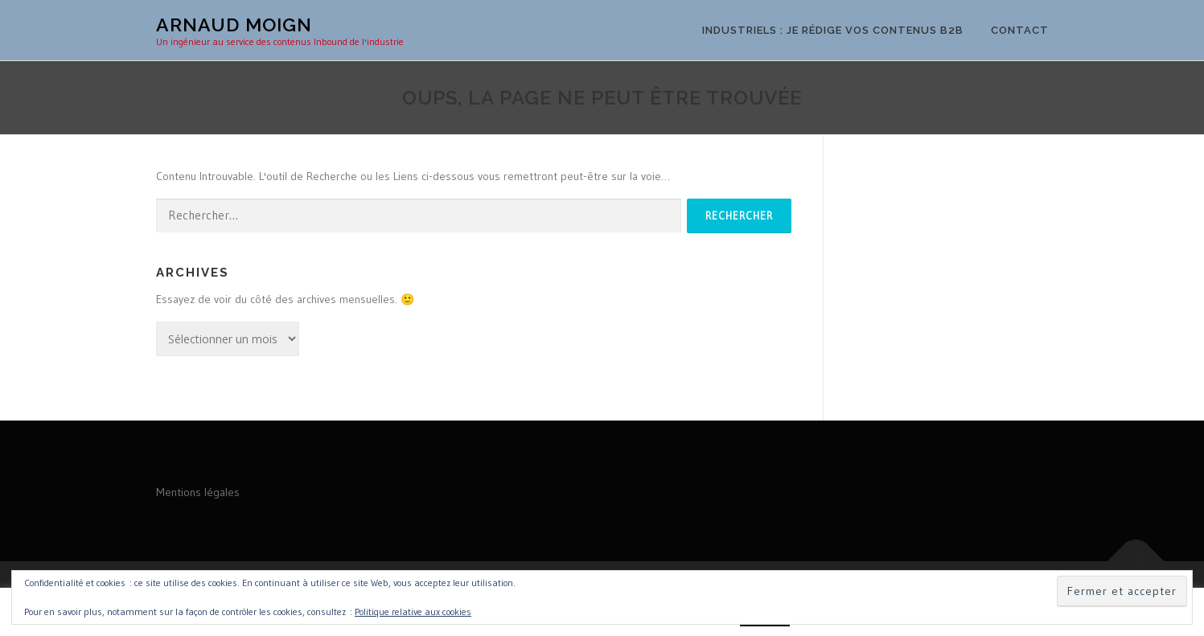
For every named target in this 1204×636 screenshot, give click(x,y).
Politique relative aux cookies (413, 611)
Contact (1020, 30)
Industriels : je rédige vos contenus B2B (833, 30)
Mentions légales (198, 492)
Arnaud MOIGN (234, 24)
